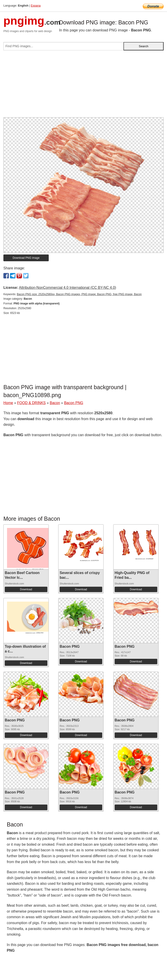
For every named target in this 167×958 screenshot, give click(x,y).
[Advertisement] (83, 85)
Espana (36, 5)
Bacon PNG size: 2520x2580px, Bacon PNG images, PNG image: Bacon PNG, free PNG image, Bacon (79, 294)
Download (26, 589)
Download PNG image (26, 257)
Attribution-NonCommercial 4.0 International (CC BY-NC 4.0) (67, 288)
